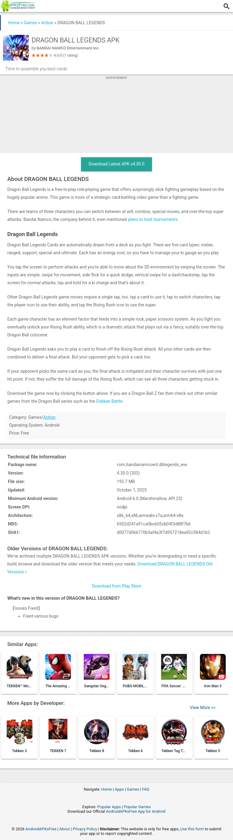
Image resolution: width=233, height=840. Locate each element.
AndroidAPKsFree (40, 829)
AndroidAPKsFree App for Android (135, 811)
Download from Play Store (116, 586)
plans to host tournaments (152, 219)
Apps (119, 789)
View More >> (202, 707)
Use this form (192, 829)
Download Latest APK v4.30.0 (116, 164)
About (64, 829)
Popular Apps (109, 807)
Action (47, 22)
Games (30, 22)
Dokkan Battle (109, 401)
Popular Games (137, 807)
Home (14, 22)
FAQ (145, 789)
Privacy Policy (85, 829)
